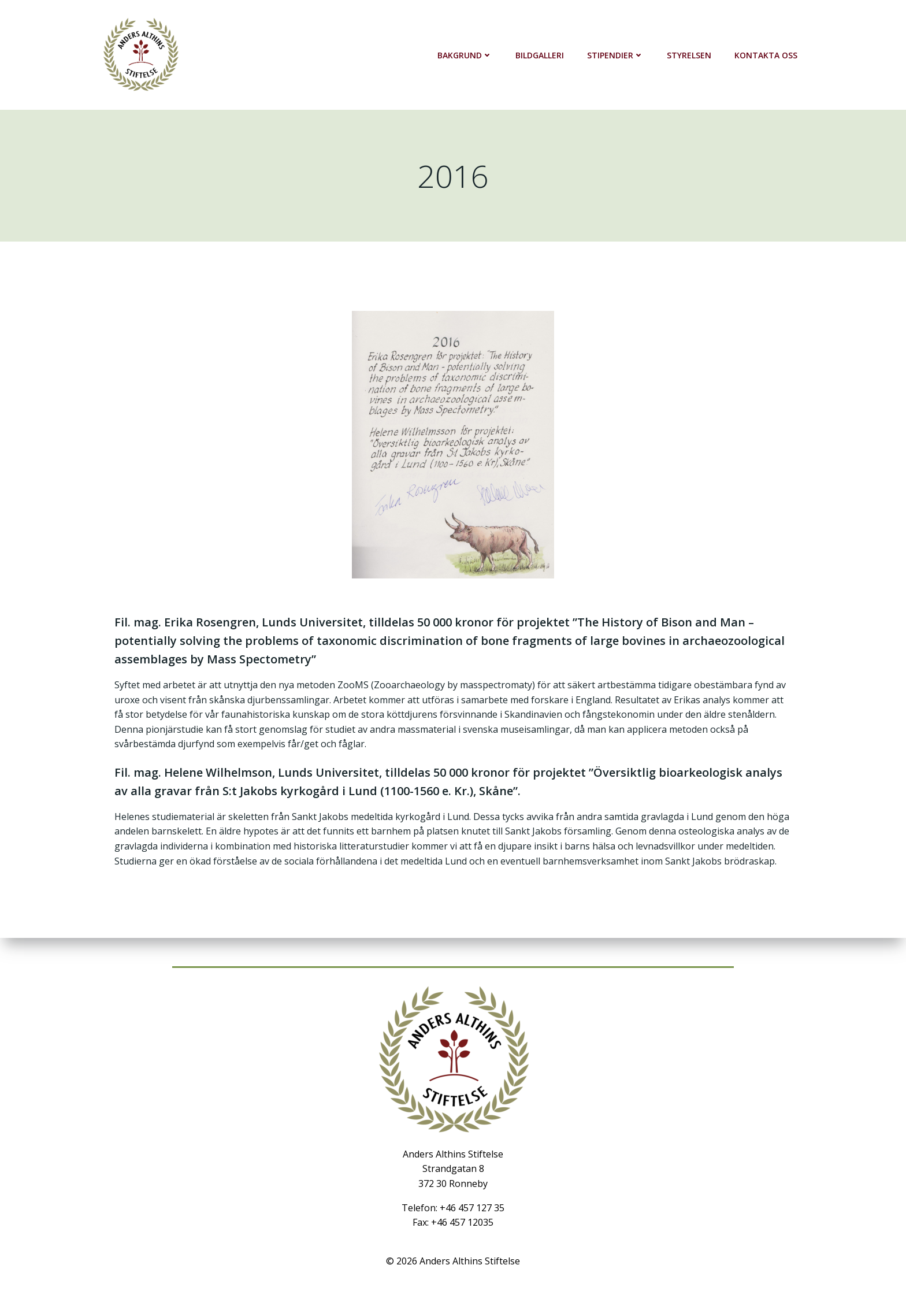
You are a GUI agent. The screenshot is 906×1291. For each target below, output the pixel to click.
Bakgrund (464, 55)
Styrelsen (689, 55)
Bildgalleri (539, 55)
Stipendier (615, 55)
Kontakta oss (765, 55)
